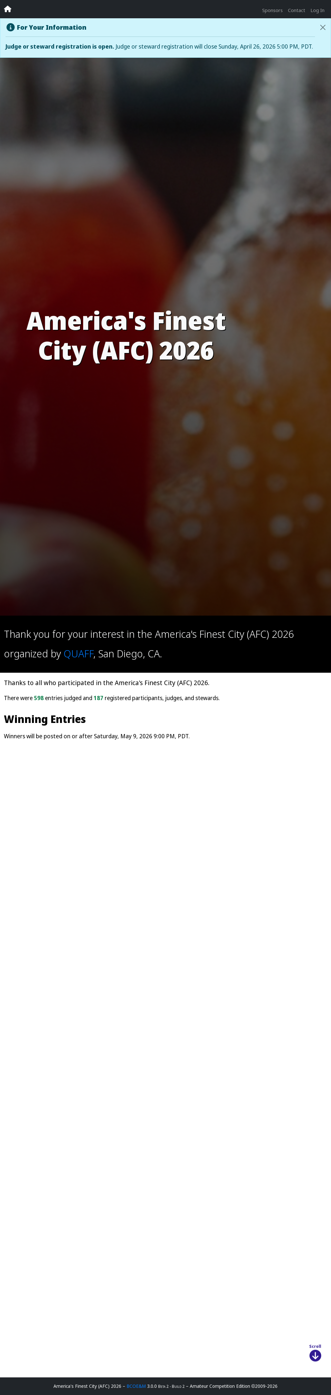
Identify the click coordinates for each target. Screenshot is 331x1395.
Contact (296, 10)
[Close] (323, 27)
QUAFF (78, 653)
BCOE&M (136, 1386)
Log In (317, 10)
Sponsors (272, 10)
